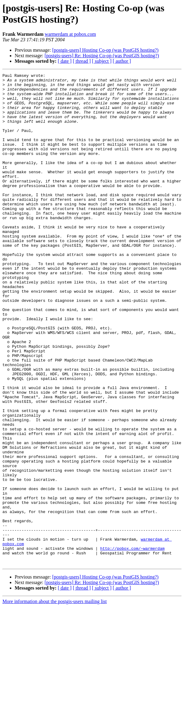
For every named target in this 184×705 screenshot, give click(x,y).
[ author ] (122, 61)
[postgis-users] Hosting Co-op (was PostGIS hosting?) (105, 50)
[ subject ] (102, 61)
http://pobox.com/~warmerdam (132, 644)
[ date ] (65, 61)
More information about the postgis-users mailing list (54, 699)
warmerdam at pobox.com (70, 34)
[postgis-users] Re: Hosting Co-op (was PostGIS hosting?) (102, 55)
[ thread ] (82, 61)
